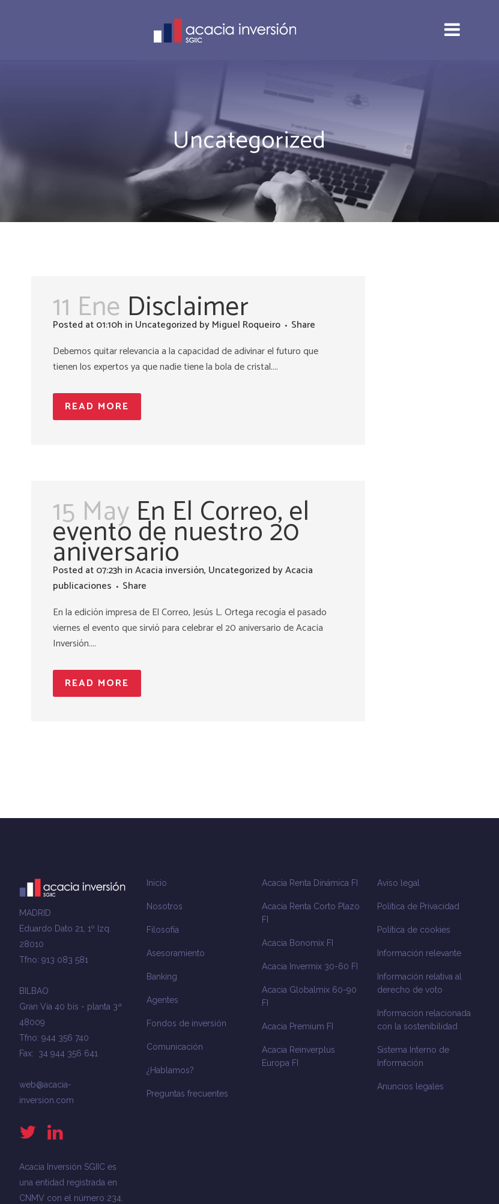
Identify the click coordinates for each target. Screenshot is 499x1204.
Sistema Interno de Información (413, 1056)
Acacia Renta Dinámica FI (310, 883)
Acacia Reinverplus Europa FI (298, 1056)
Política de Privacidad (418, 906)
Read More (97, 407)
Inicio (157, 883)
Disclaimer (188, 307)
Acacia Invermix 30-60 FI (310, 966)
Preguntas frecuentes (187, 1093)
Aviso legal (398, 883)
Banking (162, 976)
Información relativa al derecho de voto (419, 983)
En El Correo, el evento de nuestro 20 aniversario (181, 532)
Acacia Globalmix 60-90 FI (309, 996)
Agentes (162, 1000)
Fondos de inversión (186, 1023)
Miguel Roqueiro (246, 325)
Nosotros (165, 906)
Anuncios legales (410, 1086)
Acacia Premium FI (297, 1026)
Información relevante (419, 953)
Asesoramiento (176, 953)
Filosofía (163, 930)
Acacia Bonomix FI (297, 943)
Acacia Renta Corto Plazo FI (311, 912)
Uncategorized (166, 325)
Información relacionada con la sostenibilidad (424, 1019)
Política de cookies (413, 930)
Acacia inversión (169, 570)
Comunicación (175, 1047)
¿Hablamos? (170, 1070)
